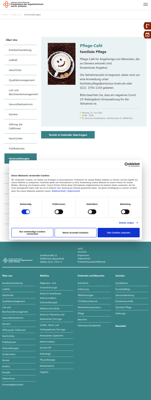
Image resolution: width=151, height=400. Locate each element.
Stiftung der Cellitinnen (14, 329)
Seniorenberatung (124, 295)
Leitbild (6, 289)
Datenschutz (59, 190)
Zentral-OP (45, 347)
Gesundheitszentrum (12, 317)
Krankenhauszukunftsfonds (91, 261)
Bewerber (120, 325)
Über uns (17, 14)
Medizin (44, 275)
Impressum (74, 190)
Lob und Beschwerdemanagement (15, 309)
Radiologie (45, 353)
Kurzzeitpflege (122, 289)
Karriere (6, 323)
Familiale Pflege (123, 307)
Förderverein (8, 354)
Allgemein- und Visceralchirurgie (48, 285)
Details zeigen (126, 222)
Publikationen (9, 341)
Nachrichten (8, 335)
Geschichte (7, 295)
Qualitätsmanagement (13, 301)
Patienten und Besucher (91, 275)
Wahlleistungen (85, 295)
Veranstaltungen (32, 14)
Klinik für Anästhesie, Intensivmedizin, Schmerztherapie (50, 298)
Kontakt (6, 372)
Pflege (81, 313)
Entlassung (83, 289)
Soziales (120, 275)
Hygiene (44, 371)
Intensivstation (47, 341)
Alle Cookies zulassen (118, 232)
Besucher (82, 319)
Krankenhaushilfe (124, 301)
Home (5, 14)
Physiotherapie (47, 359)
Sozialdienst (121, 282)
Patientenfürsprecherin (89, 307)
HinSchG (82, 251)
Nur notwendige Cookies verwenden (32, 232)
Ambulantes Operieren (51, 335)
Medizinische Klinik (49, 308)
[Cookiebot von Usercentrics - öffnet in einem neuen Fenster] (127, 165)
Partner (6, 360)
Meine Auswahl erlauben (75, 232)
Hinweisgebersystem (12, 384)
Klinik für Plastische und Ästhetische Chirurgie (52, 316)
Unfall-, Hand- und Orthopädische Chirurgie (52, 327)
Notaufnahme (47, 365)
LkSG (80, 248)
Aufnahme (83, 282)
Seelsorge (120, 313)
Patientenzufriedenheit (89, 325)
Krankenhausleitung (12, 282)
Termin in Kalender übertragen (68, 135)
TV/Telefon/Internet (87, 301)
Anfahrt (6, 366)
